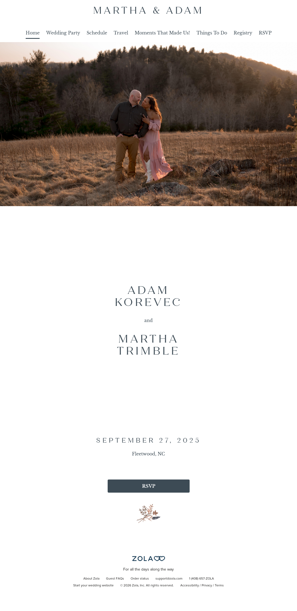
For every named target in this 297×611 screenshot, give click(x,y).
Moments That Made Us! (162, 33)
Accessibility (189, 585)
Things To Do (211, 33)
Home (33, 33)
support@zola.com (169, 578)
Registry (243, 33)
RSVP (265, 33)
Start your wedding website (93, 585)
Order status (140, 578)
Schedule (97, 33)
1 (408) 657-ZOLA (201, 578)
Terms (219, 585)
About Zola (91, 578)
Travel (121, 33)
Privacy (207, 585)
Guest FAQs (115, 578)
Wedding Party (63, 33)
